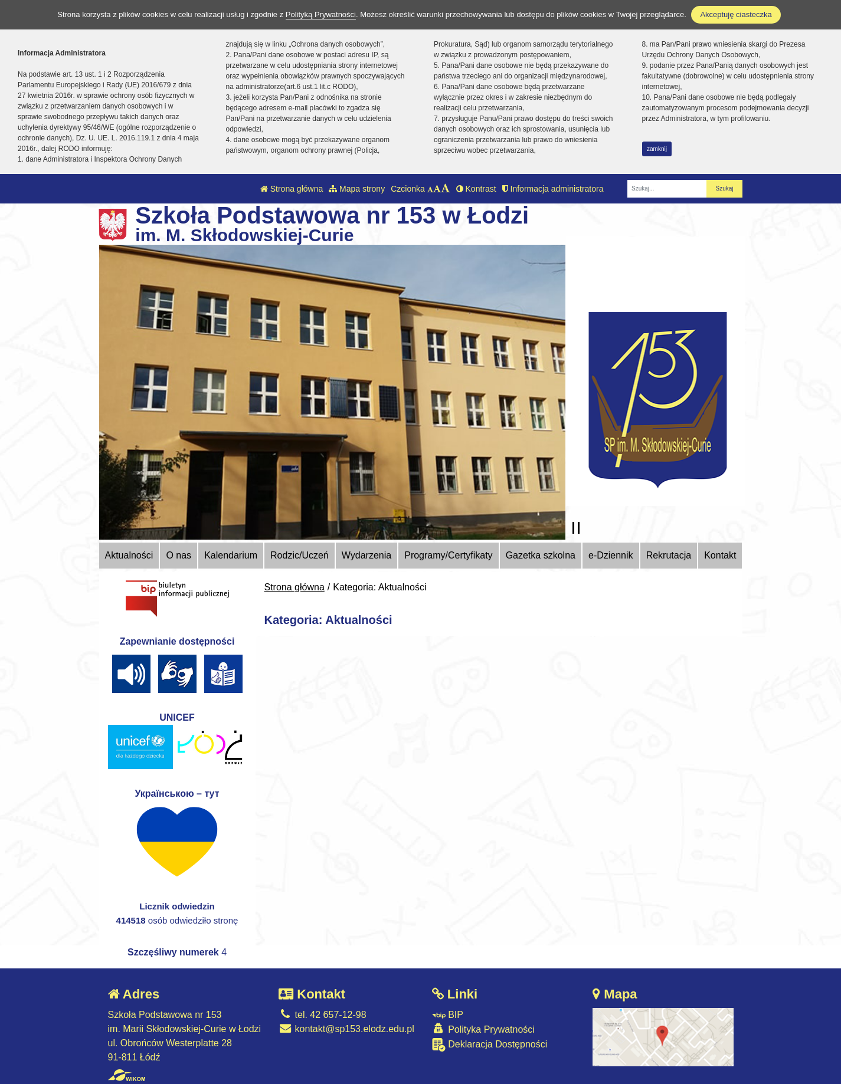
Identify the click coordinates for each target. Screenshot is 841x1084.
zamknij (657, 149)
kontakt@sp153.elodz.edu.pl (346, 1029)
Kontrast (476, 188)
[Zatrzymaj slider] (576, 528)
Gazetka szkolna (540, 555)
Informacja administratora (553, 188)
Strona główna (291, 188)
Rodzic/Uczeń (299, 555)
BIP (447, 1015)
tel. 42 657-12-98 (322, 1015)
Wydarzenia (366, 555)
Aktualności (129, 555)
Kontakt (720, 555)
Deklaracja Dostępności (490, 1045)
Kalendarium (230, 555)
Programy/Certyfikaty (448, 555)
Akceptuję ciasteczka (735, 14)
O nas (178, 555)
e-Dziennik (610, 555)
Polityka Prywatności (483, 1028)
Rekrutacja (668, 555)
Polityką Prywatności (321, 14)
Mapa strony (357, 188)
